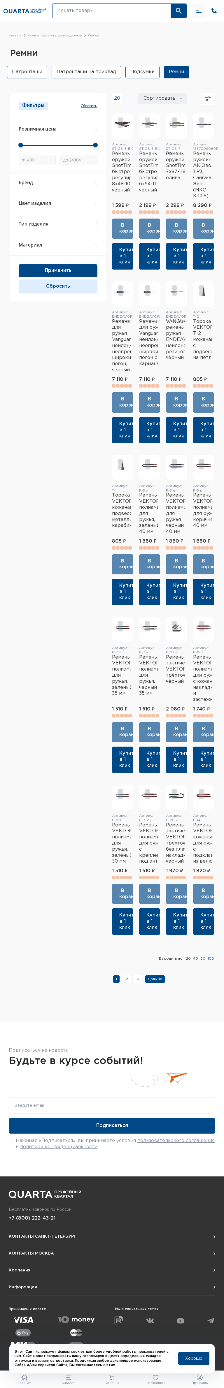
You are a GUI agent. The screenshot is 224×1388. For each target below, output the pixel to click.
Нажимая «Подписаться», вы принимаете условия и (115, 1144)
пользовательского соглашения (176, 1141)
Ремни (176, 72)
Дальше (155, 979)
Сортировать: (160, 98)
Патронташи (27, 72)
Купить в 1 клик (126, 256)
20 (117, 98)
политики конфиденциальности (58, 1147)
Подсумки (142, 72)
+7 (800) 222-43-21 (32, 1218)
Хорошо (193, 1358)
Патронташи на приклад (86, 72)
